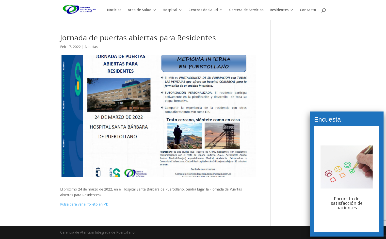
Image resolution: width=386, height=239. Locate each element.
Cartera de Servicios (246, 10)
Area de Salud (139, 10)
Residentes (279, 10)
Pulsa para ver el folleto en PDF (85, 204)
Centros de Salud (203, 10)
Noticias (114, 10)
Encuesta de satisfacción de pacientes (347, 203)
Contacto (308, 10)
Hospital (170, 10)
